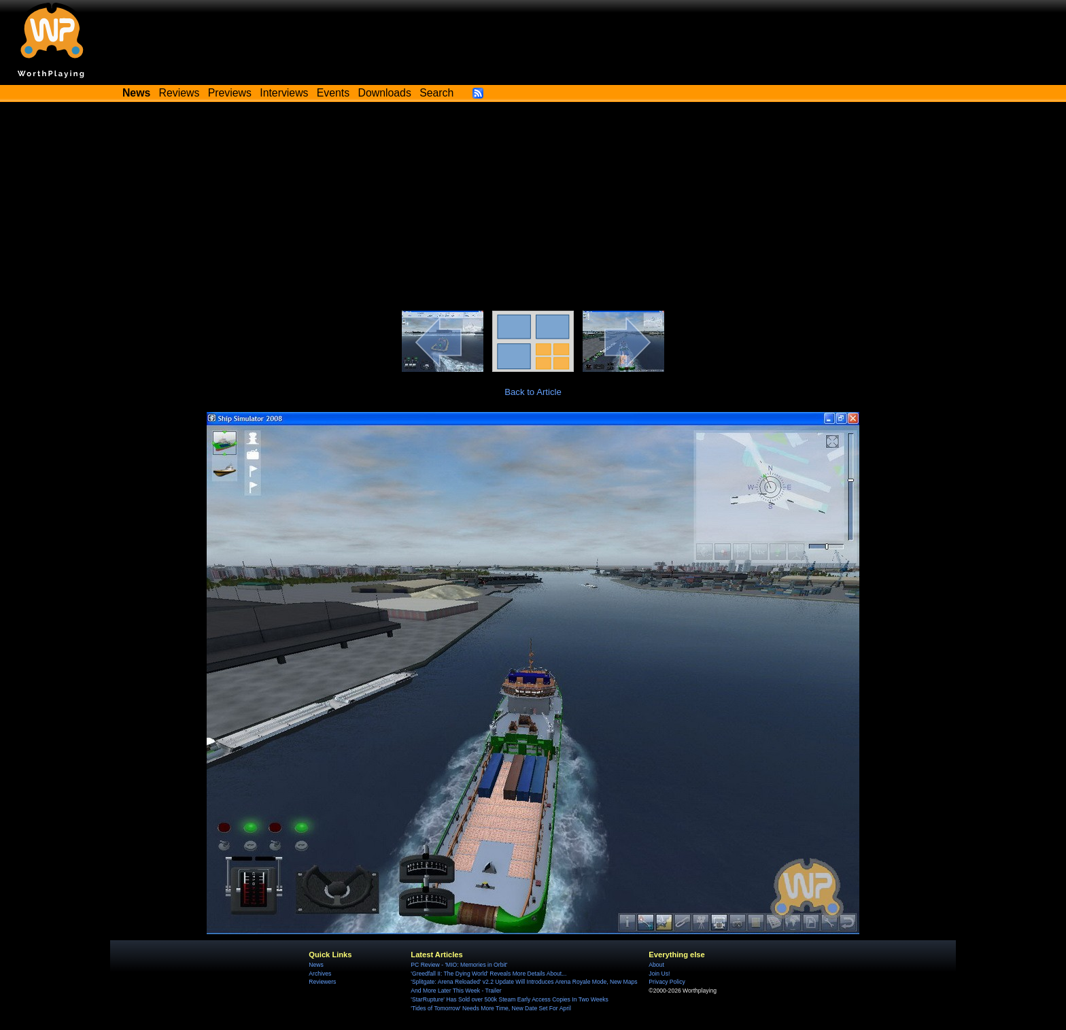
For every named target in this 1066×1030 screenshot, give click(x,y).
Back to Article (533, 392)
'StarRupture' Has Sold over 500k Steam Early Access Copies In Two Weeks (509, 999)
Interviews (284, 93)
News (316, 964)
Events (333, 93)
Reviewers (322, 981)
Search (436, 93)
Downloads (384, 93)
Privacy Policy (667, 981)
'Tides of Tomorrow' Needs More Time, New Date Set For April (490, 1008)
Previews (230, 93)
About (656, 964)
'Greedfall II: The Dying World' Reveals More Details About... (488, 973)
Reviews (179, 93)
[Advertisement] (533, 209)
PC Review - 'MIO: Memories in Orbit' (459, 964)
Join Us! (659, 973)
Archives (320, 973)
